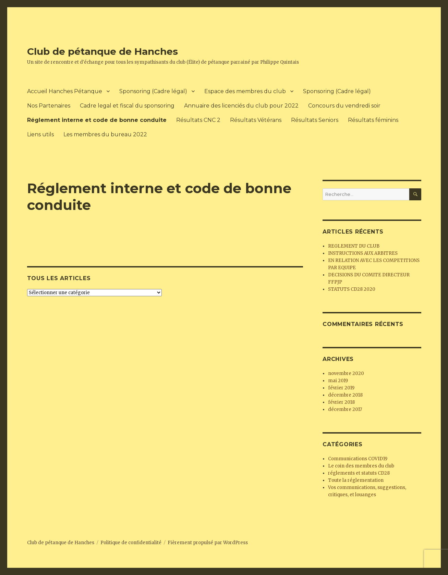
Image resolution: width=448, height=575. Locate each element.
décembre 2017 (345, 409)
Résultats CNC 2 (198, 120)
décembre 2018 (345, 395)
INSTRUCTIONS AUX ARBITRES (363, 253)
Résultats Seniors (314, 120)
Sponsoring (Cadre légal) (153, 91)
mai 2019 (338, 381)
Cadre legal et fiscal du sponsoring (127, 105)
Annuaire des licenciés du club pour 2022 (241, 105)
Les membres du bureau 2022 (105, 134)
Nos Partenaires (48, 105)
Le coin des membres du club (361, 466)
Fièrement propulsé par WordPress (208, 543)
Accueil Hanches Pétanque (64, 91)
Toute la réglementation (356, 480)
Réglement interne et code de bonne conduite (97, 120)
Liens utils (40, 134)
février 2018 (341, 402)
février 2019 (341, 388)
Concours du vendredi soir (344, 105)
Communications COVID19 (357, 459)
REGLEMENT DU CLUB (353, 246)
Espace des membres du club (245, 91)
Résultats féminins (373, 120)
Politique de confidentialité (130, 543)
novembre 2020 (346, 373)
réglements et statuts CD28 (359, 473)
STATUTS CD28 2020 (351, 289)
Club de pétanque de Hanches (102, 51)
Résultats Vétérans (255, 120)
